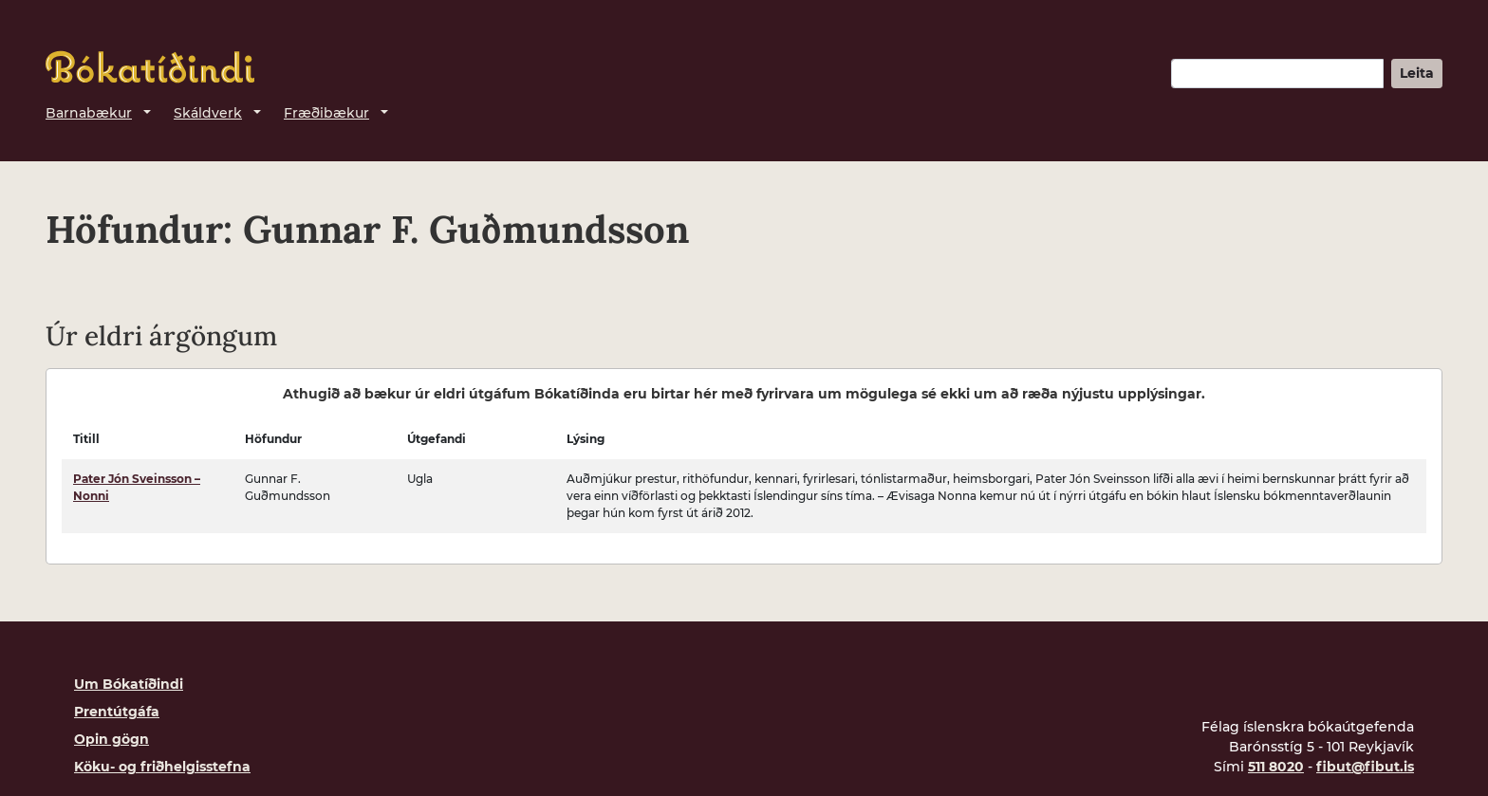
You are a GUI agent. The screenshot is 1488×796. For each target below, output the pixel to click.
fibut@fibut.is (1365, 766)
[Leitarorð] (1277, 73)
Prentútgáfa (116, 711)
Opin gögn (111, 739)
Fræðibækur (326, 112)
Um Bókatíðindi (128, 684)
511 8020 (1276, 766)
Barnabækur (89, 112)
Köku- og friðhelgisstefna (162, 766)
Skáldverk (208, 112)
